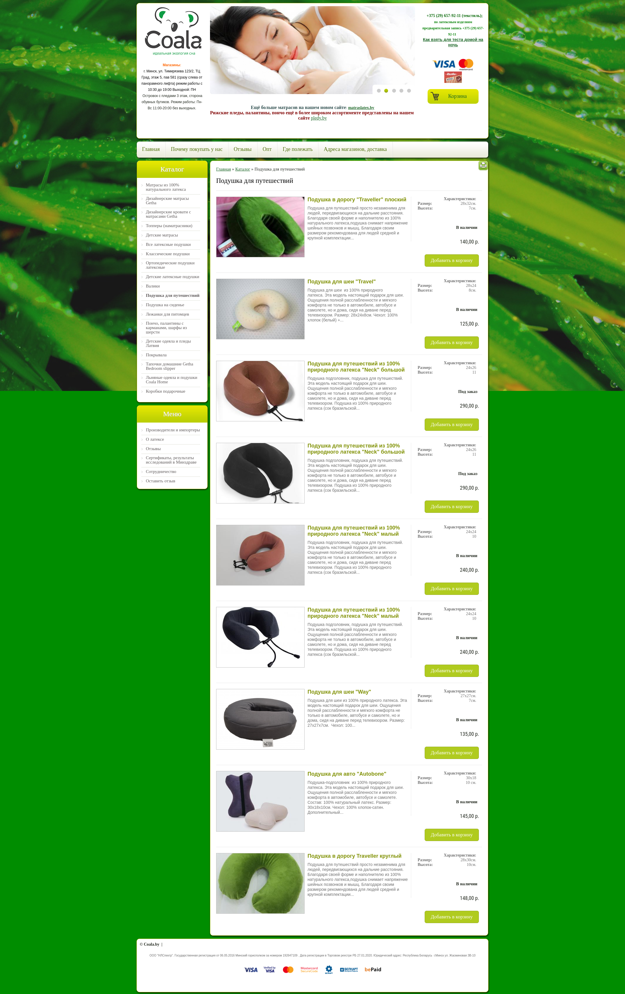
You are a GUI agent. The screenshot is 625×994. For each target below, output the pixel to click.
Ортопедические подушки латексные (170, 265)
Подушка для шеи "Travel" (342, 282)
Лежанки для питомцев (167, 314)
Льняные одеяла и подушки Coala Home (171, 379)
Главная (151, 149)
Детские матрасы (162, 235)
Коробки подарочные (165, 391)
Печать (483, 165)
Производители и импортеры (173, 430)
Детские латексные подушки (172, 277)
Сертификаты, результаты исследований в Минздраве (171, 460)
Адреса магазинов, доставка (355, 149)
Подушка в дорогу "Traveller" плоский (357, 199)
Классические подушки (168, 254)
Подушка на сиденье (165, 305)
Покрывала (156, 355)
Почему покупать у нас (196, 149)
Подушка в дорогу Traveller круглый (355, 856)
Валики (153, 286)
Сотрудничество (161, 471)
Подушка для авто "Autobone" (347, 774)
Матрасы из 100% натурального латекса (166, 187)
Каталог (242, 169)
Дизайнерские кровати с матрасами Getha (168, 214)
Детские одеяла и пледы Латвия (168, 343)
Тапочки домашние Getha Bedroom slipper (169, 366)
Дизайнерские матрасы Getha (167, 200)
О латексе (155, 439)
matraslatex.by (361, 107)
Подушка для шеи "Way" (339, 692)
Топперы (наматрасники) (169, 226)
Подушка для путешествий (172, 295)
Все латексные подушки (168, 244)
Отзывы (243, 149)
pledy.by (319, 117)
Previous (379, 132)
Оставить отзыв (160, 481)
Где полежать (297, 149)
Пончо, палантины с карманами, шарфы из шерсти (166, 327)
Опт (267, 149)
